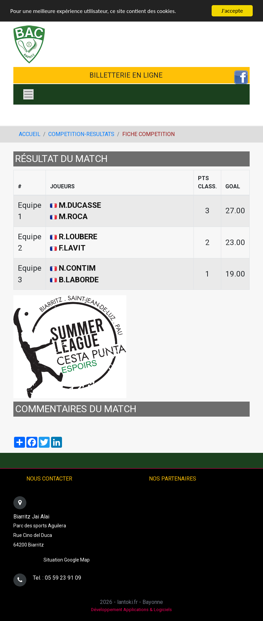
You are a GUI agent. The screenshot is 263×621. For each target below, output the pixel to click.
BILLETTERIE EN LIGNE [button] (126, 75)
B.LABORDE (79, 279)
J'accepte (232, 10)
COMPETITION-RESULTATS (81, 134)
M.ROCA (73, 216)
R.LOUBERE (78, 236)
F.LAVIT (72, 247)
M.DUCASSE (80, 205)
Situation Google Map (66, 560)
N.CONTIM (77, 268)
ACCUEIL (29, 134)
